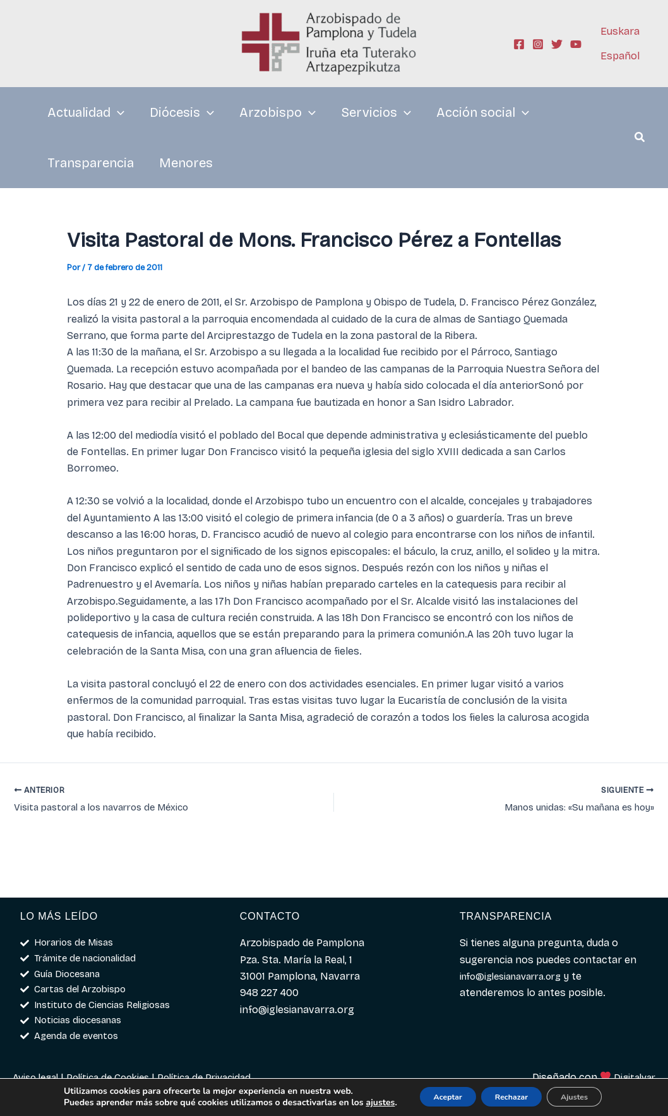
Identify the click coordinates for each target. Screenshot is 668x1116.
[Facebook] (519, 44)
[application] (117, 112)
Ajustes (586, 1092)
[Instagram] (538, 44)
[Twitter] (557, 44)
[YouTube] (576, 44)
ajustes (58, 1104)
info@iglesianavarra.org (517, 969)
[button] (640, 139)
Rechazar (509, 1092)
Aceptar (432, 1092)
